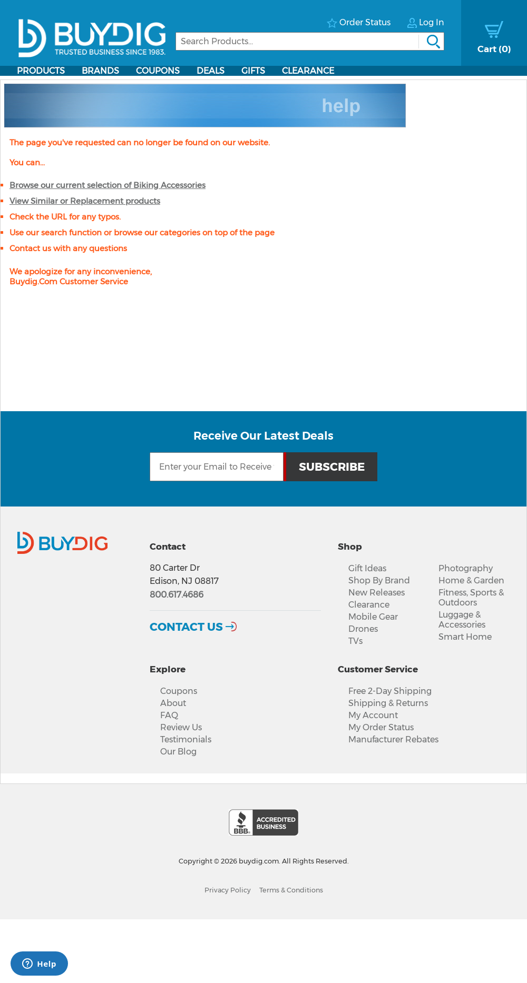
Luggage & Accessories (461, 620)
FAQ (169, 715)
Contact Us (186, 626)
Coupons (158, 71)
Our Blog (178, 752)
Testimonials (185, 739)
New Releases (376, 593)
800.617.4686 (176, 595)
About (173, 703)
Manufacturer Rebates (393, 739)
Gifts (253, 71)
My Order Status (381, 727)
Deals (211, 71)
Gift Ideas (367, 568)
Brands (100, 71)
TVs (355, 641)
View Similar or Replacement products (84, 201)
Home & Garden (471, 580)
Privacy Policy (227, 890)
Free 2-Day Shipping (390, 691)
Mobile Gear (373, 617)
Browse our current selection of (107, 185)
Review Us (181, 727)
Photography (465, 568)
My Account (373, 715)
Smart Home (465, 637)
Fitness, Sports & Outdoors (471, 598)
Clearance (308, 71)
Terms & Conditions (291, 890)
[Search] (309, 41)
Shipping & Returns (388, 703)
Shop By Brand (379, 580)
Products (41, 71)
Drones (363, 629)
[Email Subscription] (217, 466)
